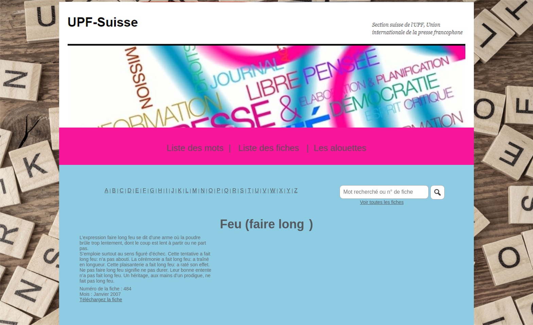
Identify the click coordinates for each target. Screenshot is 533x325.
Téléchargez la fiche (101, 299)
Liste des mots (195, 148)
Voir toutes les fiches (381, 202)
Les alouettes (340, 148)
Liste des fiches (268, 148)
